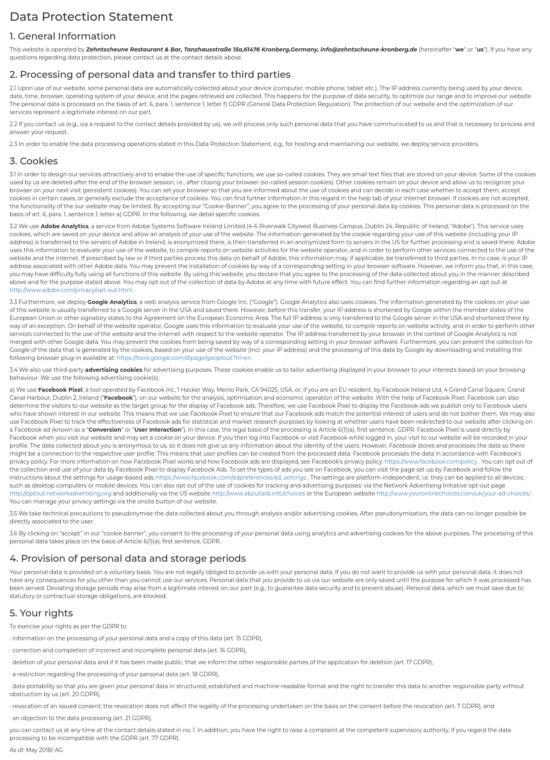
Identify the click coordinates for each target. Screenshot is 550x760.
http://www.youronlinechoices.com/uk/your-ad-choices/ (454, 493)
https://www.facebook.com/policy (432, 461)
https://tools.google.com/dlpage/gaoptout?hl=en (184, 357)
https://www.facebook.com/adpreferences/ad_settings (231, 477)
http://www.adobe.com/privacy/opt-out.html (71, 290)
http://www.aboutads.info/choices (259, 493)
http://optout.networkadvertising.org (61, 493)
